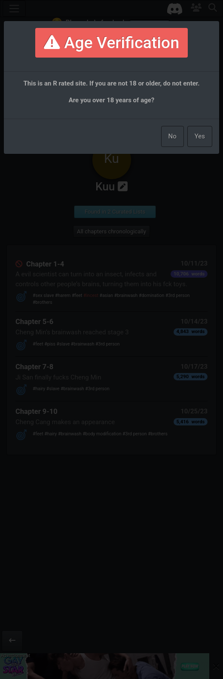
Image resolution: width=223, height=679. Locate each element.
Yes (200, 136)
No (172, 136)
